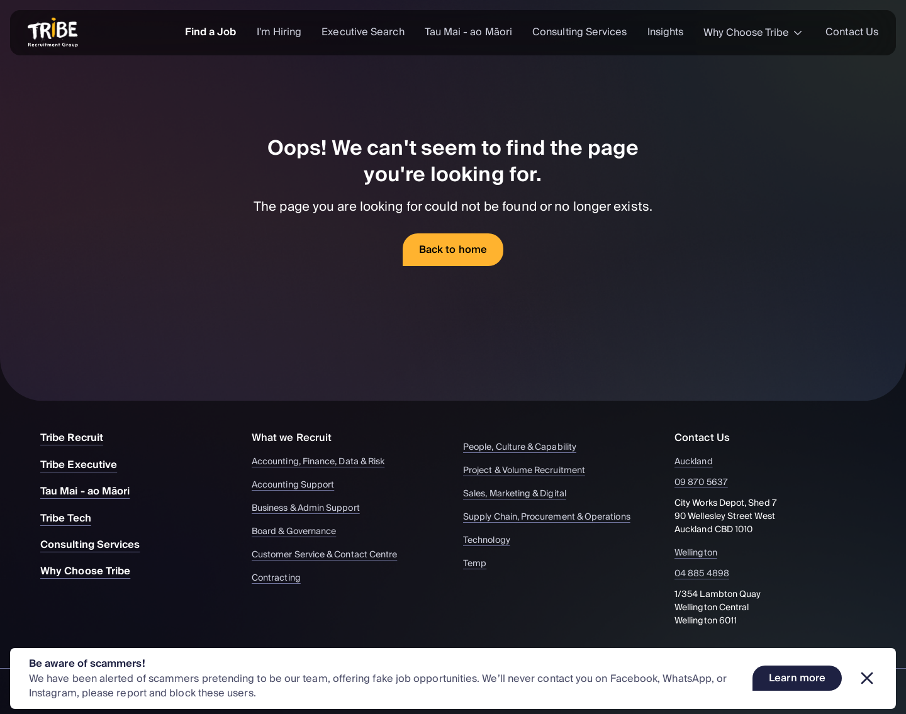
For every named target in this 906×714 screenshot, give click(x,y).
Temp (480, 564)
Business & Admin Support (312, 508)
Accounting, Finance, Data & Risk (324, 462)
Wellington (703, 553)
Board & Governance (300, 531)
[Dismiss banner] (867, 678)
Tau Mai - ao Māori (468, 32)
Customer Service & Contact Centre (330, 555)
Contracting (282, 578)
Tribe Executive (85, 465)
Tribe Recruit (78, 438)
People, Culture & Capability (525, 447)
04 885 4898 (709, 574)
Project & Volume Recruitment (530, 470)
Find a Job (211, 32)
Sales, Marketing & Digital (520, 494)
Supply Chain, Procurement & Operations (552, 517)
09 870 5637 (708, 482)
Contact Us (851, 32)
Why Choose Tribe (754, 32)
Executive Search (363, 32)
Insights (665, 32)
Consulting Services (579, 32)
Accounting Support (299, 485)
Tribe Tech (72, 518)
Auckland (700, 462)
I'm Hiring (279, 32)
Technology (492, 540)
